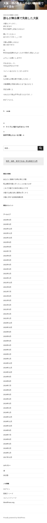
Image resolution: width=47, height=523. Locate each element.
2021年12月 (7, 282)
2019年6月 (7, 390)
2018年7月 (7, 435)
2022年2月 (7, 273)
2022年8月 (7, 247)
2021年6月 (7, 296)
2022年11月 (7, 233)
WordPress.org (8, 502)
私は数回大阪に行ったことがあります (17, 184)
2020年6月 (7, 336)
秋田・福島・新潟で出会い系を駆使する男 (21, 161)
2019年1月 (7, 412)
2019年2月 (7, 408)
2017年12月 (7, 457)
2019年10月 (7, 372)
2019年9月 (7, 377)
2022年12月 (7, 229)
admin (16, 15)
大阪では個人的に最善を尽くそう (15, 193)
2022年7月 (7, 251)
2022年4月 (7, 264)
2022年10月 (7, 238)
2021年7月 (7, 291)
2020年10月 (7, 327)
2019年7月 (7, 385)
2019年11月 (7, 368)
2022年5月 (7, 260)
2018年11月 (7, 421)
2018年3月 (7, 444)
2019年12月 (7, 363)
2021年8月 (7, 287)
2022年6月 (7, 256)
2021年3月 (7, 309)
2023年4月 (7, 220)
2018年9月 (7, 430)
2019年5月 (7, 394)
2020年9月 (7, 332)
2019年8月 (7, 381)
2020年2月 (7, 354)
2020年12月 (7, 323)
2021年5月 (7, 300)
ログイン (6, 489)
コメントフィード (10, 498)
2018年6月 (7, 439)
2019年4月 (7, 399)
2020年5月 (7, 341)
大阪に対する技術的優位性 (13, 197)
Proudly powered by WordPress (14, 518)
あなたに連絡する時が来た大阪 (15, 179)
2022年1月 (7, 278)
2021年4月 (7, 305)
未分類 (8, 111)
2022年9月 (7, 242)
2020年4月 (7, 345)
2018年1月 (7, 453)
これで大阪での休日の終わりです (15, 188)
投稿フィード (8, 493)
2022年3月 (7, 269)
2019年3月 (7, 403)
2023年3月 (7, 224)
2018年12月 (7, 417)
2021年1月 (7, 318)
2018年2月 (7, 448)
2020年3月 (7, 350)
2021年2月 (7, 314)
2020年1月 (7, 359)
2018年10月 (7, 426)
